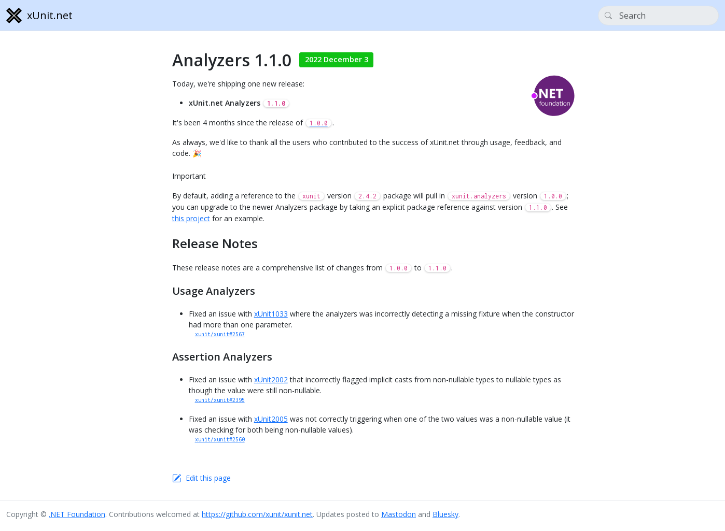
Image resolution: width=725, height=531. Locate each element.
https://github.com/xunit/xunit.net (257, 514)
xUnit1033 (271, 314)
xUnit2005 (271, 419)
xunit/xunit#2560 (220, 439)
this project (191, 218)
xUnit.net (39, 15)
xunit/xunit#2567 (220, 334)
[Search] (658, 15)
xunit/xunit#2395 (220, 400)
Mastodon (398, 514)
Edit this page (208, 478)
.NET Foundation (77, 514)
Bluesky (445, 514)
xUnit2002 (271, 379)
